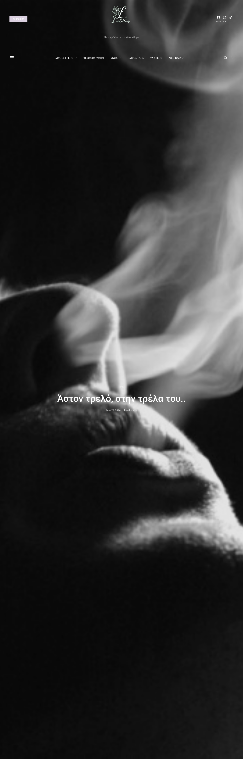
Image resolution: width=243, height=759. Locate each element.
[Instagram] (224, 19)
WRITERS (156, 58)
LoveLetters (130, 410)
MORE (114, 58)
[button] (232, 57)
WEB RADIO (176, 58)
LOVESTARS (136, 58)
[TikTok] (231, 19)
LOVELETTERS (63, 58)
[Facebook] (218, 19)
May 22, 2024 (113, 410)
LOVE (121, 387)
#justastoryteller (93, 58)
